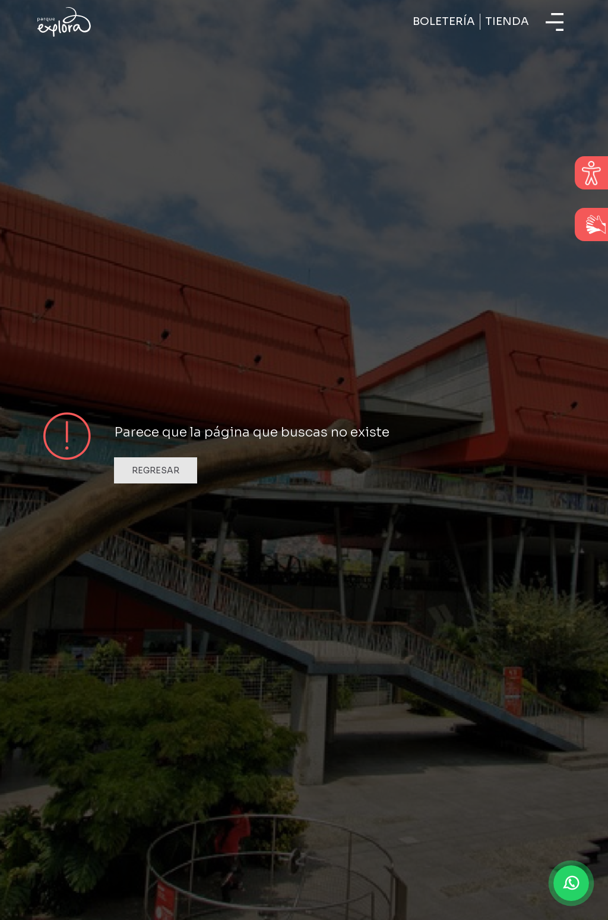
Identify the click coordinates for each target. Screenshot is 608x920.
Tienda (507, 21)
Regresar (155, 470)
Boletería (444, 21)
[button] (571, 883)
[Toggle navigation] (555, 22)
